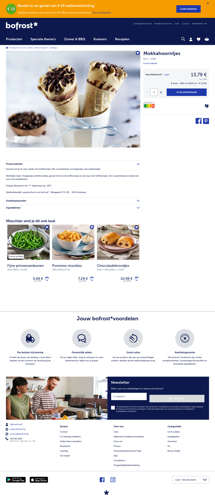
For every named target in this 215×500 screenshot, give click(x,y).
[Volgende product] (136, 228)
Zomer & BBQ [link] (74, 39)
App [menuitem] (115, 454)
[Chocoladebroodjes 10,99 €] (118, 259)
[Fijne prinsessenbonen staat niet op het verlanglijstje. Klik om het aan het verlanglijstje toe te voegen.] (46, 227)
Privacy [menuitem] (117, 444)
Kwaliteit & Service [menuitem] (163, 23)
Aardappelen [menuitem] (173, 435)
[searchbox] (139, 39)
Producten (15, 47)
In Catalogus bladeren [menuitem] (70, 435)
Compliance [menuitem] (119, 458)
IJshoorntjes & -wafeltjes (45, 47)
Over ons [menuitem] (118, 439)
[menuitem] (14, 40)
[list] (107, 348)
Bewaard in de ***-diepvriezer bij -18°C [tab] (29, 185)
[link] (36, 26)
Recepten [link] (122, 39)
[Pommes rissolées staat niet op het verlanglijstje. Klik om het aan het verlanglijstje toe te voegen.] (91, 227)
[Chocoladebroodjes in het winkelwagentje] (136, 279)
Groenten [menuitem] (172, 439)
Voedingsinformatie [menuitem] (142, 23)
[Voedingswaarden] (149, 105)
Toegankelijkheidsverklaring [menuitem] (127, 463)
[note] (28, 267)
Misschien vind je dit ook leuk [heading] (30, 221)
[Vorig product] (10, 228)
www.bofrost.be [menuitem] (16, 428)
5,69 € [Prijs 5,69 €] (36, 279)
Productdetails (150, 63)
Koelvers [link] (100, 39)
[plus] (160, 92)
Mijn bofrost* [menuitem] (14, 423)
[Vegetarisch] (206, 106)
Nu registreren (192, 397)
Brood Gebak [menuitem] (174, 449)
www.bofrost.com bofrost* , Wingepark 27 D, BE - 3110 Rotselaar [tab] (46, 192)
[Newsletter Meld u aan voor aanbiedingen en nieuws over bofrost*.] (158, 398)
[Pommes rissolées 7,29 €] (73, 259)
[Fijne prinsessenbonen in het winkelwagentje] (46, 279)
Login (166, 74)
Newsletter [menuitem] (65, 444)
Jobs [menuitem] (177, 23)
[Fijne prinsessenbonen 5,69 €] (28, 259)
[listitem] (16, 256)
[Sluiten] (208, 3)
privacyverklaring (174, 408)
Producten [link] (14, 39)
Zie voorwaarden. (102, 12)
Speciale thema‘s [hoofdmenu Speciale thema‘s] (43, 39)
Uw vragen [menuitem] (65, 454)
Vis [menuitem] (169, 444)
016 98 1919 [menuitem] (14, 438)
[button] (188, 9)
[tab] (191, 39)
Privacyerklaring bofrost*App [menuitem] (127, 449)
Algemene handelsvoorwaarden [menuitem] (129, 435)
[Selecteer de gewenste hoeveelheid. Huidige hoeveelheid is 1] (154, 92)
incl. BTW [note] (37, 282)
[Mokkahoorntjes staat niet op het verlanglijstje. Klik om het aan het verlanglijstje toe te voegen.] (136, 53)
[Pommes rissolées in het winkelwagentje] (91, 279)
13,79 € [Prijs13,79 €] (199, 74)
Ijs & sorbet (27, 47)
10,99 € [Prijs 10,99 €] (125, 279)
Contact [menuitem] (185, 23)
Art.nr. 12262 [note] (149, 59)
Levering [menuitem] (64, 449)
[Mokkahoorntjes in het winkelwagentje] (187, 92)
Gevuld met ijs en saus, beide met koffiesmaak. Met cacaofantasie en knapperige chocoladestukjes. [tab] (53, 169)
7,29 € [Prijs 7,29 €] (81, 279)
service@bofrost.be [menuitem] (17, 433)
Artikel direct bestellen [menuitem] (71, 439)
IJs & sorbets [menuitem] (174, 430)
